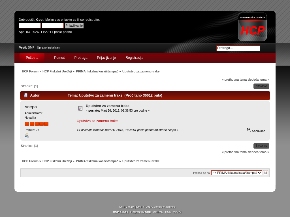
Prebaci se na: (201, 172)
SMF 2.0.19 (126, 206)
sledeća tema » (258, 79)
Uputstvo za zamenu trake (107, 106)
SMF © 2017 (144, 206)
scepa (31, 106)
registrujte (92, 19)
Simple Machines (164, 206)
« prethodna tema (234, 79)
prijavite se (68, 19)
